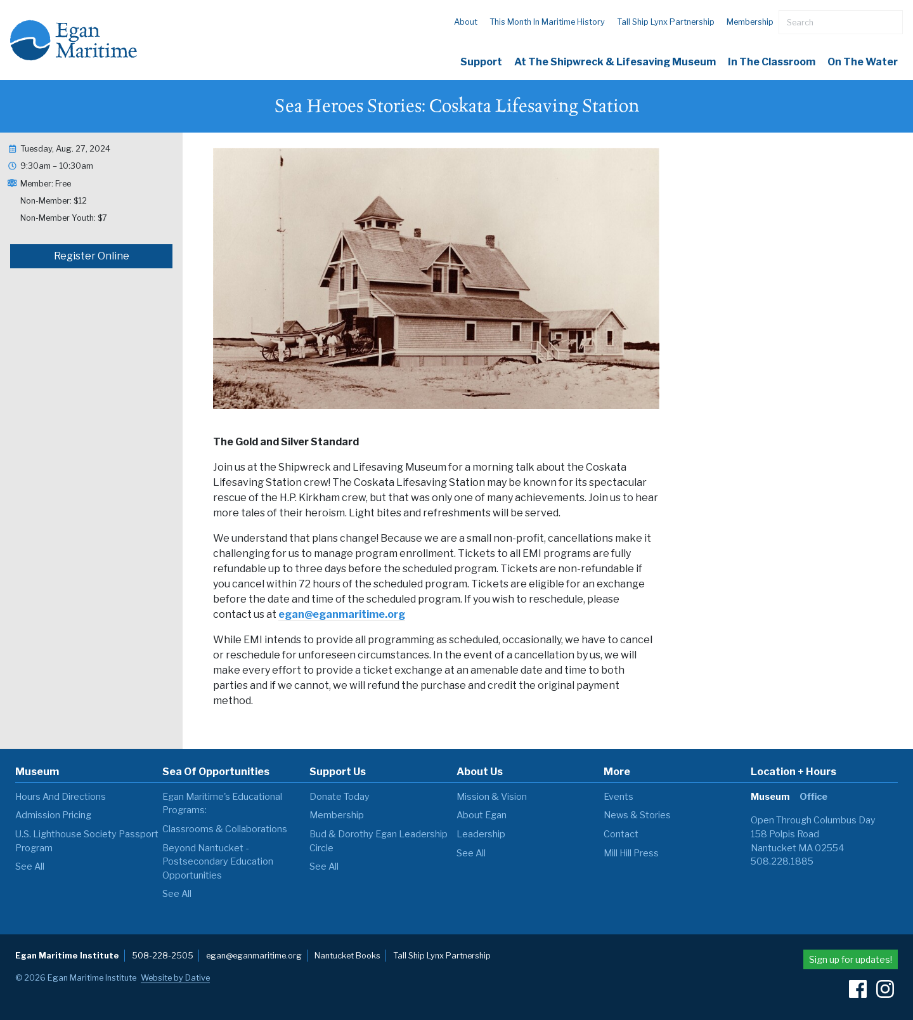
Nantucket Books (347, 955)
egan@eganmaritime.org (341, 614)
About (465, 22)
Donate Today (339, 796)
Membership (750, 22)
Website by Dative (175, 978)
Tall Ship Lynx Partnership (666, 22)
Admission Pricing (53, 815)
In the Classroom (771, 62)
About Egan (481, 815)
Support (481, 62)
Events (618, 796)
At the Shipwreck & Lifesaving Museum (615, 62)
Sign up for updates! (850, 959)
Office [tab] (813, 796)
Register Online (91, 256)
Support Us (337, 772)
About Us (479, 772)
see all (29, 866)
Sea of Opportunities (215, 772)
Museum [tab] (770, 796)
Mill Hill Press (631, 853)
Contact (621, 834)
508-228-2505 (162, 955)
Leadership (480, 834)
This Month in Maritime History (547, 22)
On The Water (862, 62)
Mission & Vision (491, 796)
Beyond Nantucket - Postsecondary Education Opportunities (217, 861)
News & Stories (637, 815)
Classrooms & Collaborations (224, 829)
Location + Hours (793, 772)
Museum (37, 772)
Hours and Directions (60, 796)
